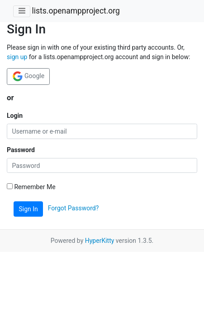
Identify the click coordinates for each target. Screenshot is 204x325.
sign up (17, 56)
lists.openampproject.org (75, 10)
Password (21, 149)
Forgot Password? (73, 208)
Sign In (28, 209)
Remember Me (31, 186)
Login (15, 115)
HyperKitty (99, 240)
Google (28, 76)
